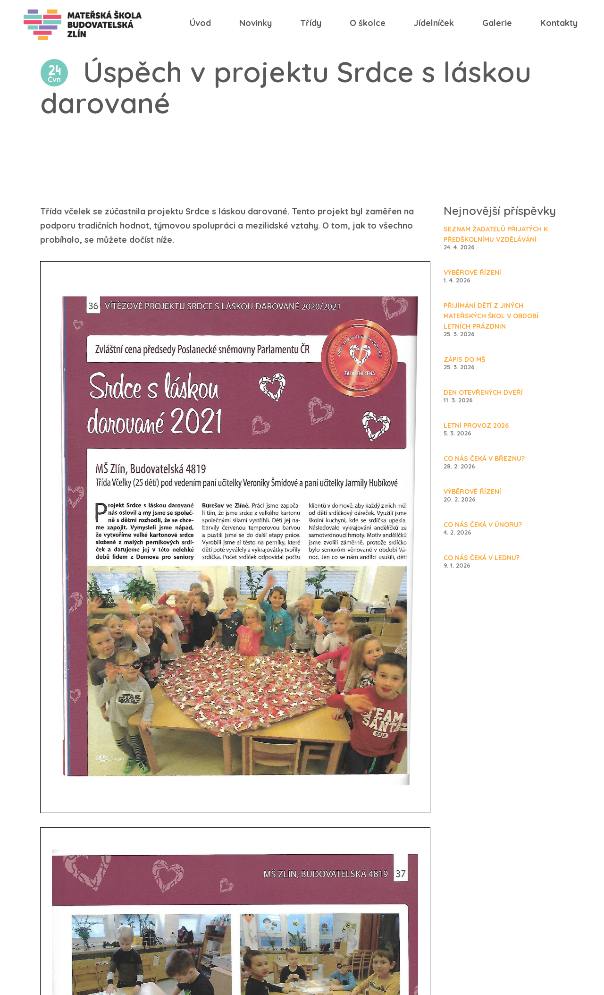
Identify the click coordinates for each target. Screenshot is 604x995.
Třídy (310, 22)
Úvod (200, 22)
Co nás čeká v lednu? (482, 557)
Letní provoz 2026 (476, 425)
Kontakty (559, 22)
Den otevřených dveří (483, 392)
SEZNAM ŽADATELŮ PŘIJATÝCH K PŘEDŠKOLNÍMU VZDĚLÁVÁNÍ (496, 234)
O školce (368, 22)
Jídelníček (434, 22)
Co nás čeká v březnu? (484, 458)
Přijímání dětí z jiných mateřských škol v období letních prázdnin (491, 316)
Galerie (497, 22)
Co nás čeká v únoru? (483, 524)
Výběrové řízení (472, 272)
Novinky (255, 22)
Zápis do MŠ (464, 359)
